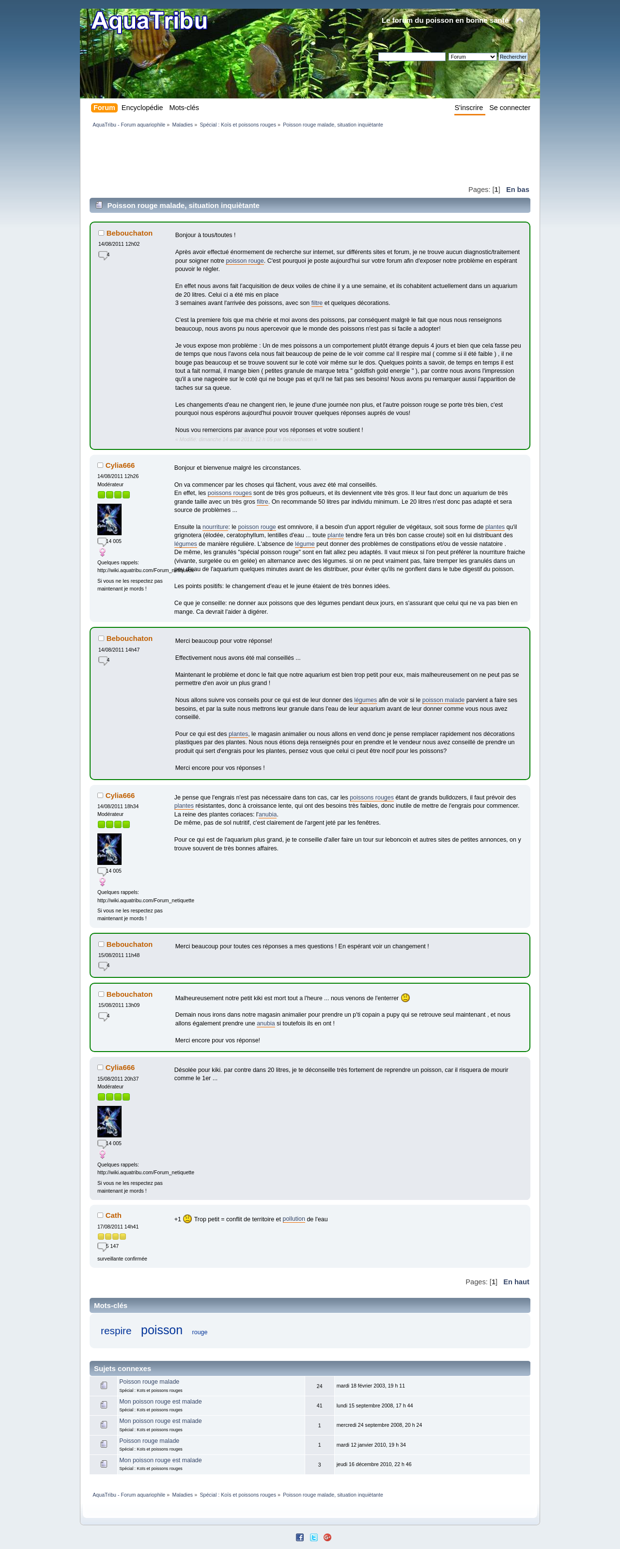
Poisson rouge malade (149, 1381)
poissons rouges (230, 493)
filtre (317, 303)
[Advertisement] (266, 156)
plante (335, 535)
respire (116, 1330)
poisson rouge (245, 260)
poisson (162, 1330)
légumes (185, 544)
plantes (495, 527)
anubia (268, 814)
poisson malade (443, 700)
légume (305, 544)
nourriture (215, 527)
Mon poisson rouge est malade (160, 1401)
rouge (200, 1332)
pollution (294, 1218)
